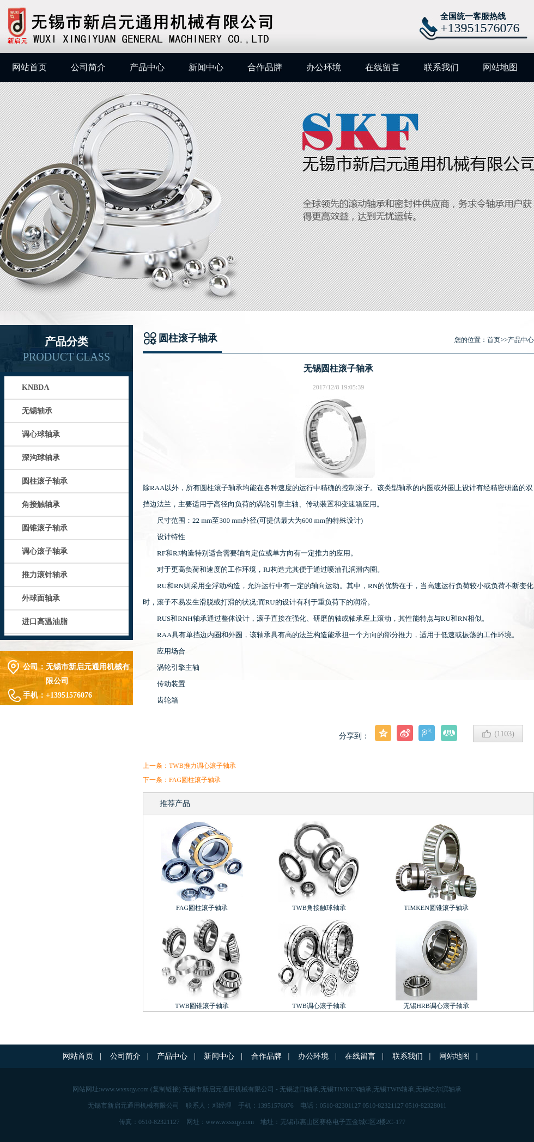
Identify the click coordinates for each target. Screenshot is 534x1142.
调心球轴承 (41, 434)
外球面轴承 (41, 598)
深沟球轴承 (41, 458)
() (498, 733)
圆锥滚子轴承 (45, 528)
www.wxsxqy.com (124, 1089)
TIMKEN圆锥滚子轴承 (436, 908)
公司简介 (88, 67)
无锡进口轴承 (299, 1089)
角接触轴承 (41, 504)
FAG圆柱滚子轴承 (195, 780)
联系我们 (441, 67)
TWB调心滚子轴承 (319, 1006)
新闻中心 (206, 67)
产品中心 (147, 67)
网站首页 (29, 67)
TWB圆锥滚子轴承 (202, 1006)
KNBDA (36, 387)
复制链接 (166, 1089)
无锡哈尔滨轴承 (439, 1089)
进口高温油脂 (45, 622)
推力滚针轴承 (45, 575)
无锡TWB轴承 (393, 1089)
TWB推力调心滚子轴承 (202, 766)
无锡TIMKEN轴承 (346, 1089)
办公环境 (323, 67)
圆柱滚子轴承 (45, 481)
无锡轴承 (37, 411)
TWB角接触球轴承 (319, 908)
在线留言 (382, 67)
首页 (493, 340)
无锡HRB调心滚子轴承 (436, 1006)
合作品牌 (264, 67)
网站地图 (500, 67)
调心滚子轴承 (45, 551)
